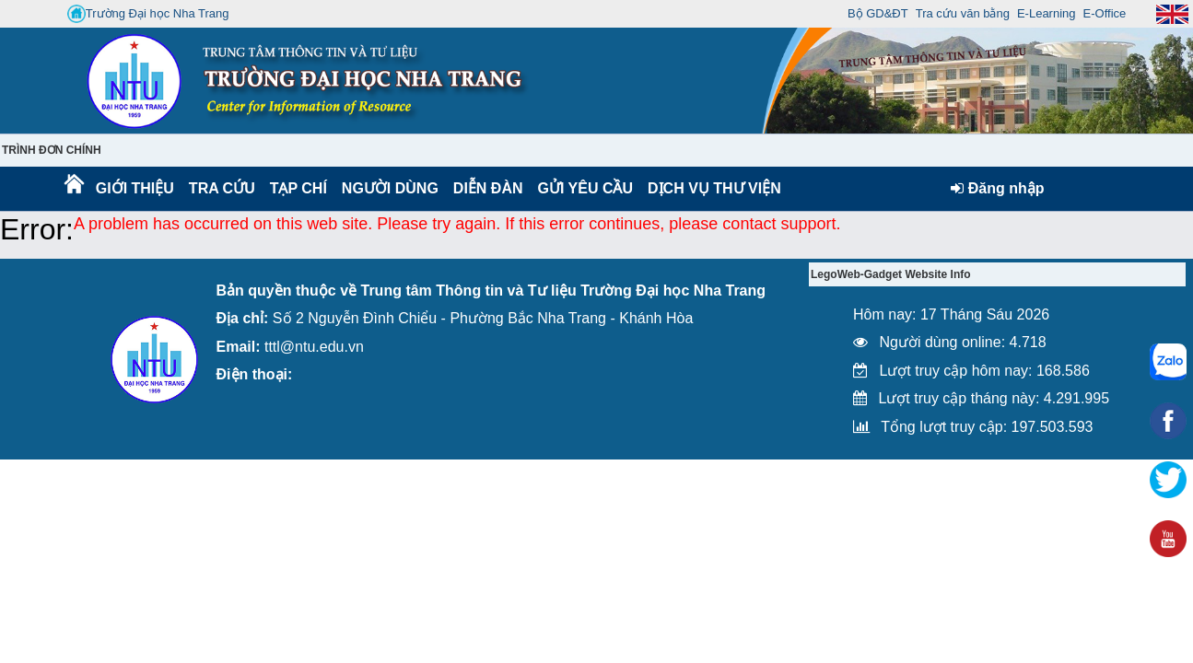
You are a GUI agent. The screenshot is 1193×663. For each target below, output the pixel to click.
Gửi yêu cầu (586, 188)
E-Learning (1046, 13)
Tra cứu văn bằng (963, 13)
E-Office (1105, 13)
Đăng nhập (997, 188)
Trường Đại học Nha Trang (148, 14)
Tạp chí (298, 188)
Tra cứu (221, 188)
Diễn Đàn (488, 188)
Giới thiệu (134, 188)
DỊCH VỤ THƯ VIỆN (711, 188)
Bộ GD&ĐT (878, 13)
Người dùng (388, 188)
